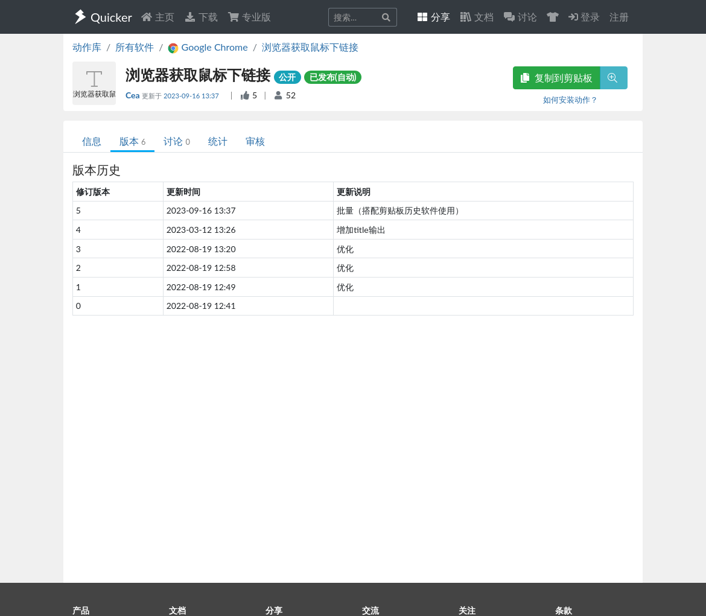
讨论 (176, 141)
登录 (584, 16)
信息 (91, 141)
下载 (201, 16)
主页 (157, 16)
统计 (217, 141)
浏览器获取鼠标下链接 (310, 46)
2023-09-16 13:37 (192, 96)
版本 (132, 141)
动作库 (86, 46)
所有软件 (134, 46)
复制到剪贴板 (556, 77)
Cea (134, 95)
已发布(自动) (333, 77)
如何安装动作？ (570, 99)
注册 (619, 16)
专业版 (249, 16)
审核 (255, 141)
